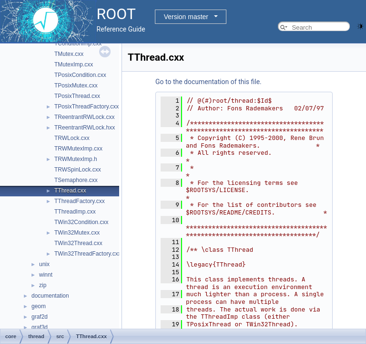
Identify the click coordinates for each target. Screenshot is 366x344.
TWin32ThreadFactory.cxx (87, 253)
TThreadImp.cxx (75, 211)
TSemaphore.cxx (76, 180)
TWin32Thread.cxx (78, 243)
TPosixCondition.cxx (80, 75)
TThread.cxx (70, 190)
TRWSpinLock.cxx (77, 169)
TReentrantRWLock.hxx (84, 127)
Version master (186, 17)
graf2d (39, 316)
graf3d (39, 327)
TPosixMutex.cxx (76, 85)
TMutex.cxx (68, 54)
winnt (45, 274)
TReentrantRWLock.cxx (84, 117)
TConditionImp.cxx (78, 43)
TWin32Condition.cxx (81, 222)
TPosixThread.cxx (77, 96)
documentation (50, 295)
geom (38, 306)
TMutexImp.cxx (73, 64)
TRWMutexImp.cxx (78, 148)
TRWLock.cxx (72, 138)
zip (42, 285)
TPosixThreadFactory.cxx (86, 106)
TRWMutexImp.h (75, 159)
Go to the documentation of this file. (208, 82)
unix (44, 264)
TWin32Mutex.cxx (77, 232)
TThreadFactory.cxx (79, 201)
